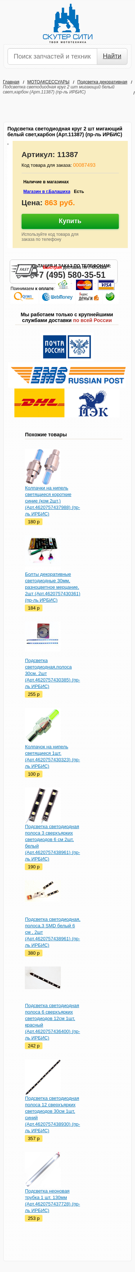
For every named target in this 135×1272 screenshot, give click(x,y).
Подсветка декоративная (102, 81)
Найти (112, 56)
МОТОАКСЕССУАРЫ (48, 81)
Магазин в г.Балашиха (47, 191)
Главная (11, 81)
